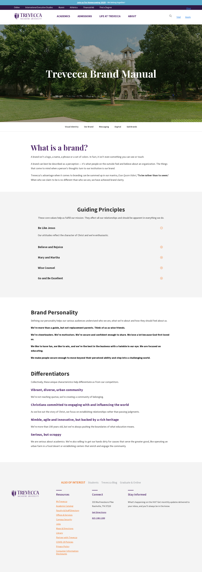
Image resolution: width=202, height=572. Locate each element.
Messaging (104, 126)
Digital (118, 126)
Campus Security (64, 519)
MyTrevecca (61, 501)
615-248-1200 (98, 518)
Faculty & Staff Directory (67, 510)
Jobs (58, 524)
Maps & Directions (64, 528)
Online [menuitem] (17, 7)
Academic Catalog (64, 506)
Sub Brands (132, 126)
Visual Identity (71, 126)
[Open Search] (170, 16)
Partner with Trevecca (66, 537)
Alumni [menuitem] (61, 7)
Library (59, 533)
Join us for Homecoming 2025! (91, 2)
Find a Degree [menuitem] (106, 7)
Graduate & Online (130, 482)
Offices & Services (64, 515)
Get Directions (99, 512)
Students (93, 482)
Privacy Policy (62, 546)
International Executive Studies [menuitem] (39, 7)
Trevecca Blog (109, 482)
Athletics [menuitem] (74, 7)
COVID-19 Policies (64, 542)
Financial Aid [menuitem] (88, 7)
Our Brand (88, 126)
